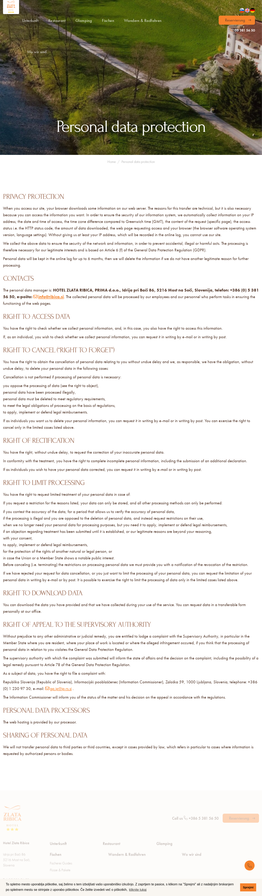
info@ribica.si (51, 244)
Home (111, 109)
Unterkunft (30, 20)
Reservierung (235, 20)
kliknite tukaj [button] (138, 889)
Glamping (83, 20)
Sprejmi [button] (248, 887)
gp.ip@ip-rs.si (61, 635)
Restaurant (56, 20)
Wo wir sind (37, 51)
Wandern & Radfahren (143, 20)
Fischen (108, 20)
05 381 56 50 (242, 30)
